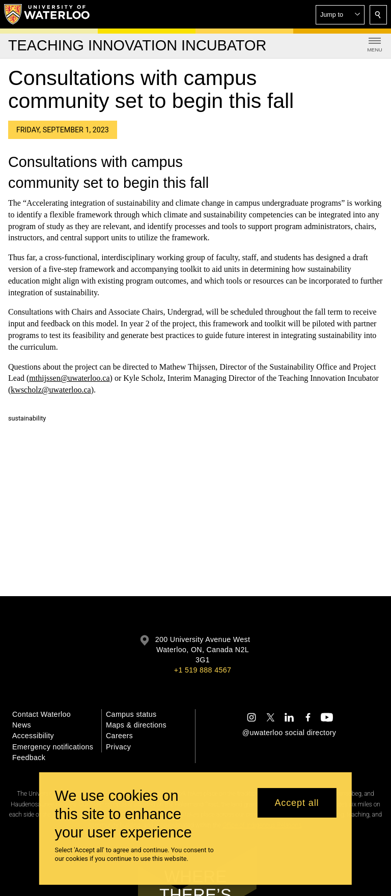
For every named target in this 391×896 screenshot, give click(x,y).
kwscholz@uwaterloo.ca (51, 389)
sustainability (27, 418)
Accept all (296, 803)
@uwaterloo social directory (289, 733)
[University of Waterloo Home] (47, 14)
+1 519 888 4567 (202, 670)
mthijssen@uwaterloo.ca (69, 378)
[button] (340, 15)
